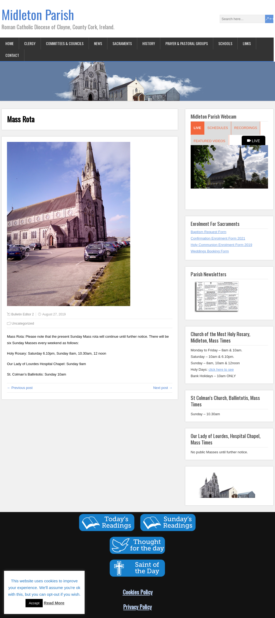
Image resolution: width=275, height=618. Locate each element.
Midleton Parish (38, 14)
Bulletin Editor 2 (22, 314)
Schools (225, 43)
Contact (12, 55)
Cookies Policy (138, 592)
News (98, 43)
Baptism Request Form (208, 232)
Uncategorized (23, 323)
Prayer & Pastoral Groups (186, 43)
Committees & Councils (65, 43)
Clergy (29, 43)
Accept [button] (34, 603)
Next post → (162, 388)
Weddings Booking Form (210, 251)
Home (9, 43)
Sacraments (122, 43)
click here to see (221, 369)
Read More (54, 603)
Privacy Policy (137, 606)
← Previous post (19, 388)
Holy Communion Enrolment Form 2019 (221, 245)
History (148, 43)
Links (247, 43)
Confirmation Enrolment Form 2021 (218, 238)
